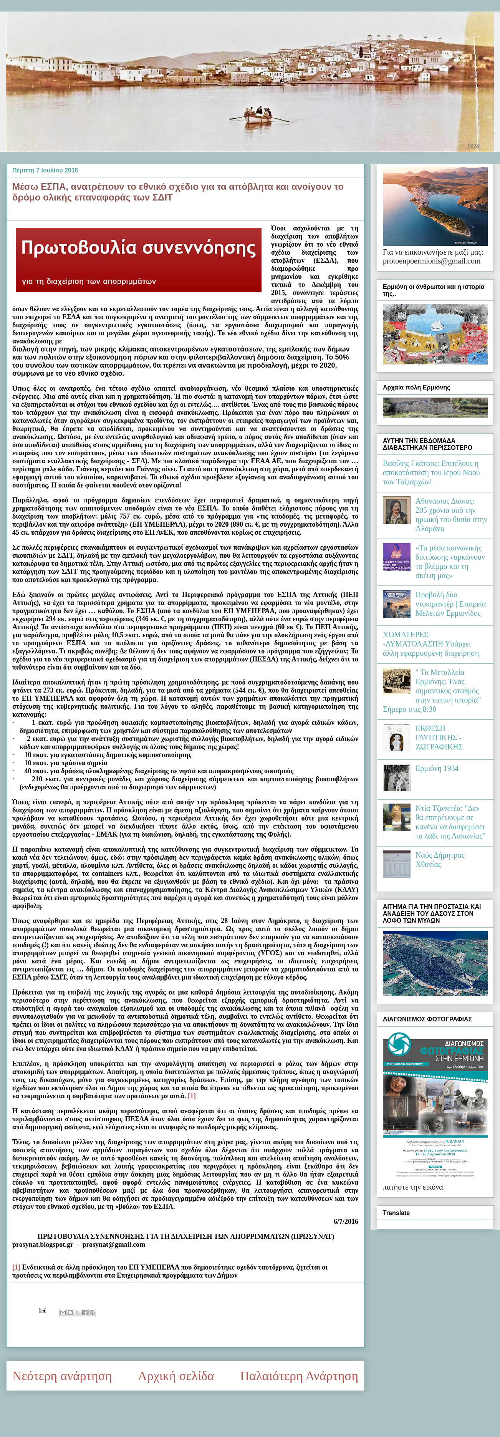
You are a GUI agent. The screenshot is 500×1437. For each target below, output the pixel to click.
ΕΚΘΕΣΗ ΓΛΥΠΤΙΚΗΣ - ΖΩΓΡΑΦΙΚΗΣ (439, 737)
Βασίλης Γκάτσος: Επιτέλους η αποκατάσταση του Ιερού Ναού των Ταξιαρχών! (431, 472)
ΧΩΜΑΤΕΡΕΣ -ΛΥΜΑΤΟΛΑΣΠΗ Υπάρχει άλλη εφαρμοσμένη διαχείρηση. (432, 643)
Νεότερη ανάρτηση (62, 1376)
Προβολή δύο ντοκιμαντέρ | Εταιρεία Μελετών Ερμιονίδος (451, 603)
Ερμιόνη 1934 (437, 768)
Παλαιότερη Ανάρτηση (299, 1376)
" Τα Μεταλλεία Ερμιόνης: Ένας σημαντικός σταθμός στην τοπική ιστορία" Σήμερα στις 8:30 (432, 690)
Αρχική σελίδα (176, 1376)
